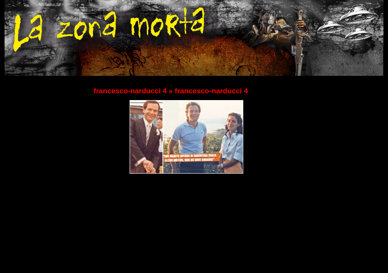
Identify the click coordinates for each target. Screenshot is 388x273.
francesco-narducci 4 (130, 91)
